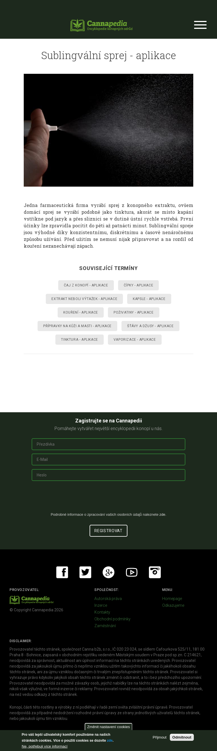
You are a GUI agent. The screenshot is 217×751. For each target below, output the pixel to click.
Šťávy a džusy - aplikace (150, 326)
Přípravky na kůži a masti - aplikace (77, 326)
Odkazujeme (173, 605)
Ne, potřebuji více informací (45, 746)
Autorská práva (108, 598)
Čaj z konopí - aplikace (86, 285)
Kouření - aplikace (80, 312)
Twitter (85, 572)
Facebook (62, 572)
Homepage (172, 598)
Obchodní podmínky (112, 619)
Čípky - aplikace (138, 285)
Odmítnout (181, 737)
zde (109, 741)
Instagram (155, 572)
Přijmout (159, 737)
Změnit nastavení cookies (108, 727)
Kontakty (102, 612)
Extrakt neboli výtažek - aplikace (84, 299)
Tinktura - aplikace (79, 340)
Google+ (108, 572)
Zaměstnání (105, 625)
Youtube (132, 572)
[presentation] (108, 499)
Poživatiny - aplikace (134, 312)
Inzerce (100, 605)
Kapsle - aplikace (149, 299)
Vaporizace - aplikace (135, 340)
